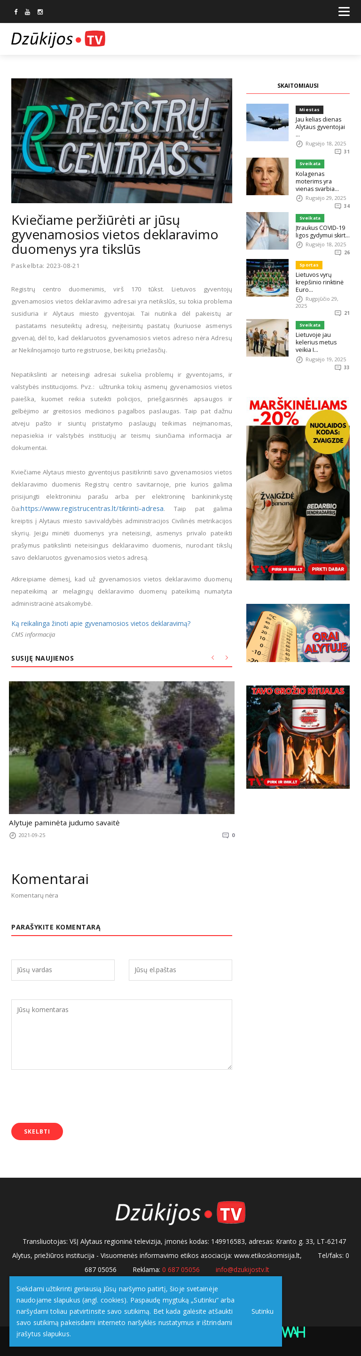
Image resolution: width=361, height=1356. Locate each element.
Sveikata (309, 156)
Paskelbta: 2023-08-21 (45, 266)
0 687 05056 (181, 1267)
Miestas (308, 109)
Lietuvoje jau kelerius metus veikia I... (323, 323)
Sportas (308, 250)
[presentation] (82, 1095)
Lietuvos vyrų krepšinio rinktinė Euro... (318, 267)
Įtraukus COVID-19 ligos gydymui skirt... (321, 216)
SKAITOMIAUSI (298, 86)
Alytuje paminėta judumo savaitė (55, 822)
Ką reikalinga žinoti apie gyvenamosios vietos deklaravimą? (100, 623)
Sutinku (259, 1311)
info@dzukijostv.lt (242, 1267)
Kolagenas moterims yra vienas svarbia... (321, 169)
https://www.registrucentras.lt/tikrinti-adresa (85, 508)
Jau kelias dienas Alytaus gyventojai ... (321, 122)
